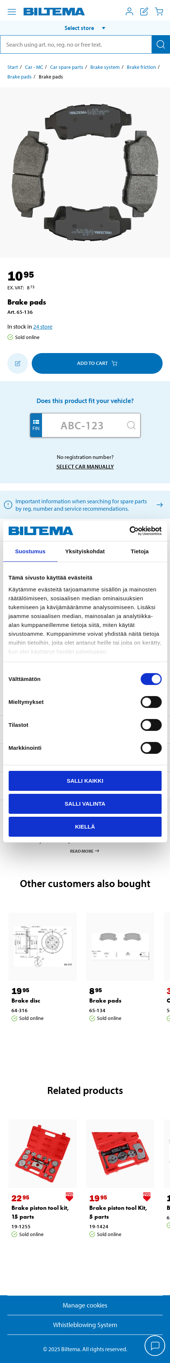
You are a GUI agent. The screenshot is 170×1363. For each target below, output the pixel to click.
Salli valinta (85, 803)
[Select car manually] (158, 504)
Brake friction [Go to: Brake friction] (141, 67)
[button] (85, 27)
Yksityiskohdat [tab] (85, 551)
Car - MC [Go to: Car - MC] (34, 67)
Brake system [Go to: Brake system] (105, 67)
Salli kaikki (85, 781)
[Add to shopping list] (17, 363)
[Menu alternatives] (12, 12)
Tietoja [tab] (140, 551)
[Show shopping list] (144, 11)
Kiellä (85, 826)
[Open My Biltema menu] (129, 11)
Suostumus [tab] (30, 551)
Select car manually (85, 466)
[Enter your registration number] (82, 425)
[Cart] (159, 11)
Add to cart (97, 363)
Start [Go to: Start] (12, 67)
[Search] (161, 44)
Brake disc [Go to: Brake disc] (25, 1000)
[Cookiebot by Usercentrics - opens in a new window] (129, 531)
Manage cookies (85, 1305)
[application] (155, 1346)
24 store (42, 326)
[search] (85, 44)
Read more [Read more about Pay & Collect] (85, 851)
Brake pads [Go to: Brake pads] (19, 76)
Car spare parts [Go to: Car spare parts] (66, 67)
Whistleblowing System (85, 1324)
